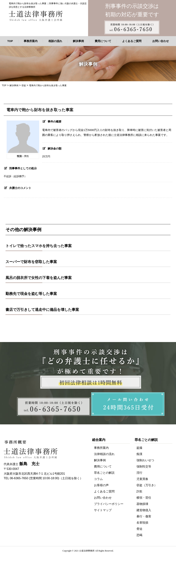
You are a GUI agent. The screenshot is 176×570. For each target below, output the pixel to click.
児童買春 (142, 479)
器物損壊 (142, 503)
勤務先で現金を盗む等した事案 (31, 294)
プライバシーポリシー (108, 503)
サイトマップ (103, 510)
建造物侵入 (143, 510)
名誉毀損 (142, 522)
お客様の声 (101, 485)
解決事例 (78, 41)
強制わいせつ (145, 460)
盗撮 (139, 447)
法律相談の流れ (104, 454)
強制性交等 (143, 466)
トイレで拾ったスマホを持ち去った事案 (39, 246)
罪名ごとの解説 (104, 472)
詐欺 (139, 491)
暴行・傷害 (143, 516)
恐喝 (139, 535)
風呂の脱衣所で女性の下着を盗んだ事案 (39, 278)
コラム (98, 479)
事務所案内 (31, 41)
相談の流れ (55, 41)
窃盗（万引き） (146, 485)
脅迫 (139, 528)
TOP (10, 41)
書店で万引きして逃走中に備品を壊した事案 (42, 310)
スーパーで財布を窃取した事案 (31, 262)
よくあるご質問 (131, 41)
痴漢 (139, 454)
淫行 (139, 472)
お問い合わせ (160, 41)
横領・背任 (143, 497)
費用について (103, 41)
